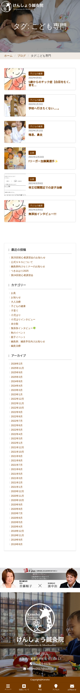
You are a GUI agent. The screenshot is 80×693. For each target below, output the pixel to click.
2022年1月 (17, 442)
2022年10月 (17, 407)
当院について (24, 687)
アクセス (56, 687)
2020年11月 (17, 495)
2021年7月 (17, 464)
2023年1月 (17, 394)
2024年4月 (17, 385)
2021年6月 (17, 469)
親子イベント (18, 337)
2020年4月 (17, 526)
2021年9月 (17, 456)
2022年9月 (17, 412)
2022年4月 (17, 434)
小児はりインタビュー (23, 319)
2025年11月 (17, 368)
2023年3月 (17, 390)
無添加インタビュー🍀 (23, 328)
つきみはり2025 (20, 270)
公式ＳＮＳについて (22, 262)
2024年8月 (17, 381)
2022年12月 (17, 398)
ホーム (8, 55)
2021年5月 (17, 473)
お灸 (32, 153)
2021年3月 (17, 478)
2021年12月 (17, 447)
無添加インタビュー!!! (42, 214)
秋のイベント (18, 332)
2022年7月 (17, 420)
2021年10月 (17, 451)
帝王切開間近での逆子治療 (45, 187)
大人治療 (16, 301)
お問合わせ (72, 687)
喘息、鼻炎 (35, 134)
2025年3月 (17, 377)
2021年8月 (17, 460)
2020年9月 (17, 504)
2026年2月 (17, 363)
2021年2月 (17, 482)
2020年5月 (17, 522)
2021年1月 (17, 486)
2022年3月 (17, 438)
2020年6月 (17, 517)
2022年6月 (17, 425)
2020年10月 (17, 500)
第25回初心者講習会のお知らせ (28, 257)
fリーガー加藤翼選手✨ (43, 161)
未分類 (14, 323)
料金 (40, 687)
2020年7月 (17, 513)
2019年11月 (17, 535)
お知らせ (16, 297)
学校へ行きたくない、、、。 (45, 108)
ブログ (21, 55)
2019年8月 (17, 544)
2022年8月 (17, 416)
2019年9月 (17, 539)
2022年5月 (17, 429)
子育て (14, 310)
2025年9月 (17, 372)
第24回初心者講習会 (22, 275)
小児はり (16, 315)
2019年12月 (17, 531)
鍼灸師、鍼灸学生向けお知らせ (28, 341)
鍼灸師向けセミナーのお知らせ (28, 266)
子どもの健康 (36, 73)
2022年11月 (17, 403)
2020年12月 (17, 491)
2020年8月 (17, 509)
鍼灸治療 (16, 345)
